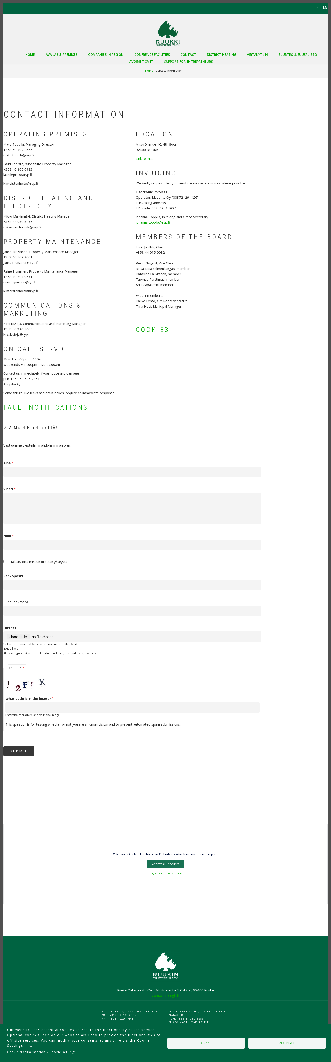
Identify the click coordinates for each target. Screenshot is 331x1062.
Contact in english (165, 995)
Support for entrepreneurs (188, 61)
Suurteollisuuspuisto (298, 54)
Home (30, 54)
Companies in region (106, 54)
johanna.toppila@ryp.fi (153, 222)
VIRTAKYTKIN (257, 54)
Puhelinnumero (15, 602)
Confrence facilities (152, 54)
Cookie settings (63, 1052)
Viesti (8, 489)
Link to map (145, 158)
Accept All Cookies (165, 864)
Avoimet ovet (141, 61)
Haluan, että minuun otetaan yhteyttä (38, 561)
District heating (221, 54)
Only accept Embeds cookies (166, 873)
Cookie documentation (26, 1052)
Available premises (61, 54)
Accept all (287, 1043)
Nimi (7, 535)
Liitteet (9, 627)
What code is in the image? (28, 698)
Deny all (206, 1043)
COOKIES (152, 329)
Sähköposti (13, 576)
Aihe (7, 463)
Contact (188, 54)
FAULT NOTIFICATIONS (45, 407)
